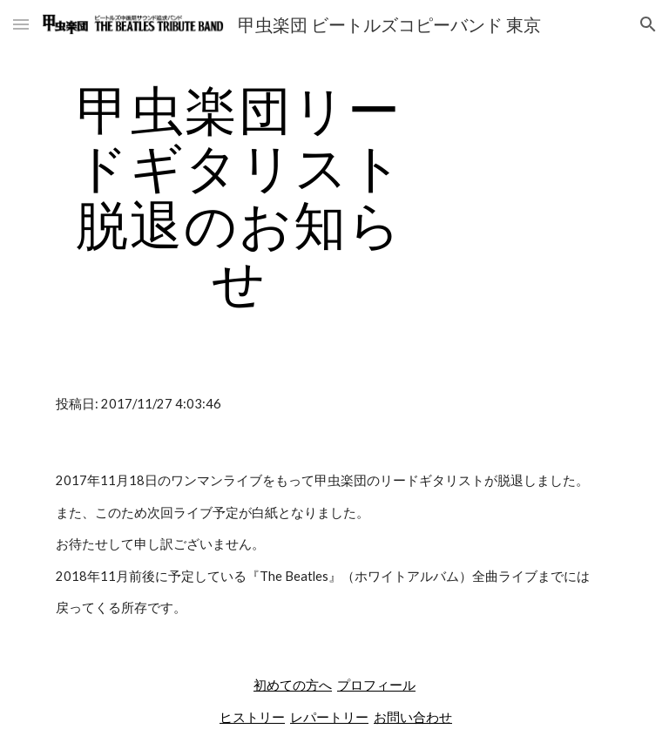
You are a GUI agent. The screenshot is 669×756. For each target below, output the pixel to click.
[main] (239, 195)
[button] (21, 24)
